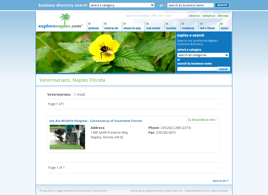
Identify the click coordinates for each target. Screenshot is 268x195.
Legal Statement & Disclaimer (74, 190)
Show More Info (201, 120)
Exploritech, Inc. (174, 190)
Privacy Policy (47, 190)
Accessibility (100, 190)
